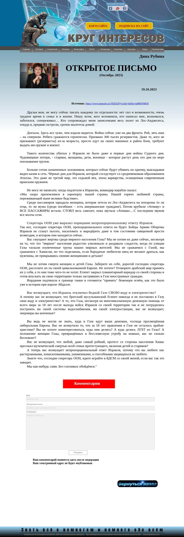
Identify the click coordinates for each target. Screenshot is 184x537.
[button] (134, 24)
